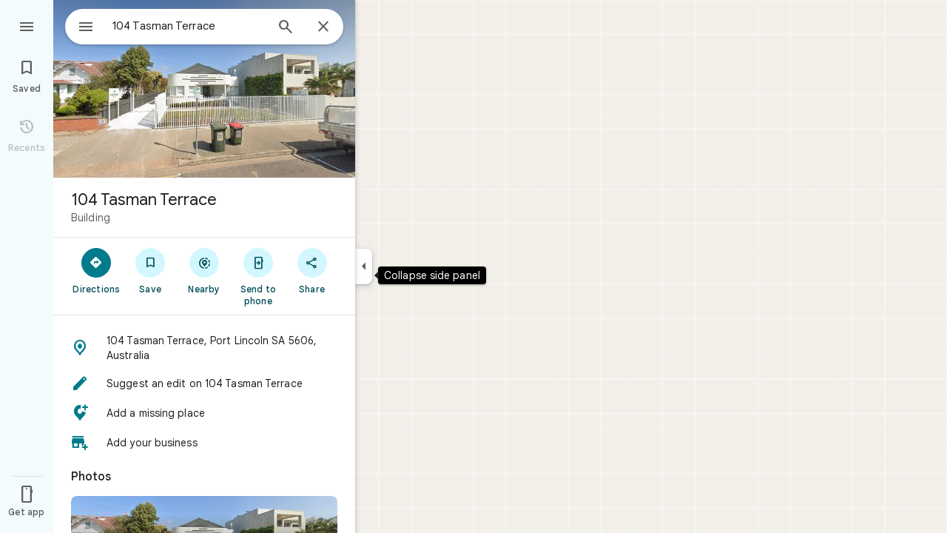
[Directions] (97, 270)
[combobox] (174, 26)
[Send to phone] (258, 276)
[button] (204, 348)
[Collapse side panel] (363, 266)
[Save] (151, 270)
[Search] (285, 28)
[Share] (312, 270)
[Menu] (26, 25)
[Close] (323, 27)
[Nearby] (205, 270)
